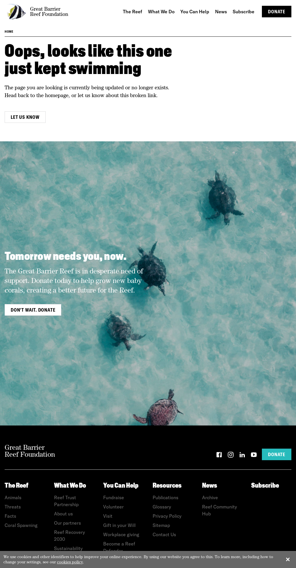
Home (9, 31)
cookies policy (70, 562)
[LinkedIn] (242, 455)
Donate (276, 11)
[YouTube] (253, 455)
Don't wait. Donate (33, 310)
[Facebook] (219, 455)
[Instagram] (230, 455)
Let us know (25, 117)
